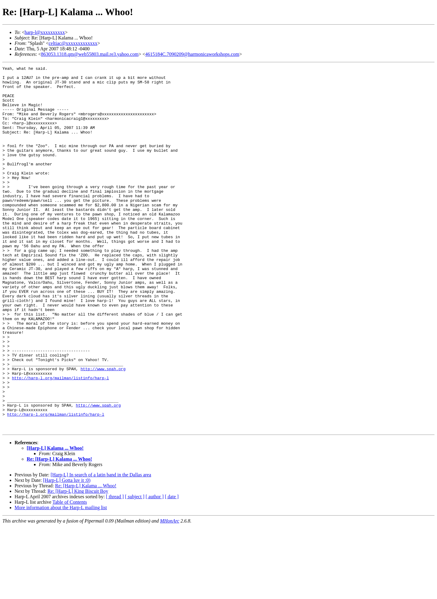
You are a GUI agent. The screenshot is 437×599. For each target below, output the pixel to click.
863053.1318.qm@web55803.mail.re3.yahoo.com (89, 54)
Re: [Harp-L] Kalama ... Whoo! (59, 531)
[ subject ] (134, 569)
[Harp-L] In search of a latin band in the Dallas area (101, 547)
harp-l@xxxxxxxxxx (45, 32)
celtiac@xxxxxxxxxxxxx (73, 43)
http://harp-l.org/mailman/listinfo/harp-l (60, 440)
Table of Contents (70, 574)
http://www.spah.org (102, 429)
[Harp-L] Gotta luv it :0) (66, 553)
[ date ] (171, 569)
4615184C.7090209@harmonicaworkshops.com (192, 54)
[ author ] (155, 569)
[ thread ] (115, 569)
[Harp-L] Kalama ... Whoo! (55, 520)
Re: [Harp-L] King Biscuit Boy (78, 564)
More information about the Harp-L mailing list (61, 580)
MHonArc (169, 593)
